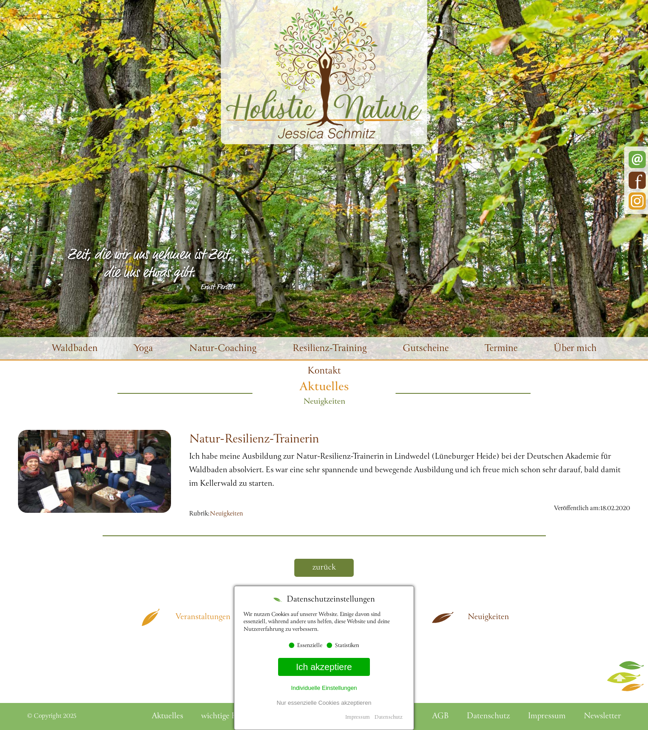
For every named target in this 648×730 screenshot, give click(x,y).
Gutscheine (426, 349)
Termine (501, 349)
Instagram (637, 201)
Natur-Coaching (222, 349)
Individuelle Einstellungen (324, 688)
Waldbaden (75, 349)
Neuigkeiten (226, 514)
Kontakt (324, 371)
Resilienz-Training (329, 349)
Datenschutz (388, 717)
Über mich (575, 349)
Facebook (637, 180)
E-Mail (637, 159)
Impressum (357, 717)
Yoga (143, 349)
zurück (324, 568)
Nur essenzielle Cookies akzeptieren (324, 703)
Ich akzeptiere (324, 667)
